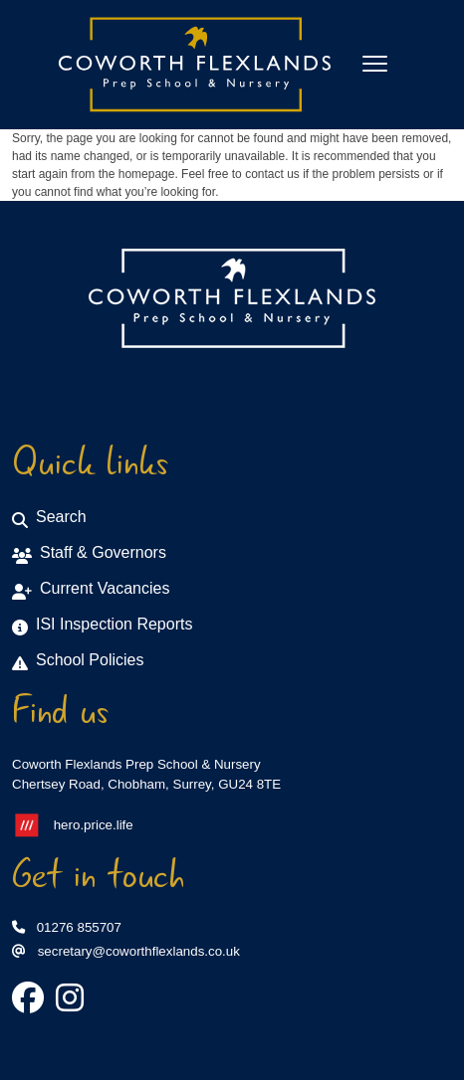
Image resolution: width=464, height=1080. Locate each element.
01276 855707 (66, 927)
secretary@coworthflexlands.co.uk (126, 951)
